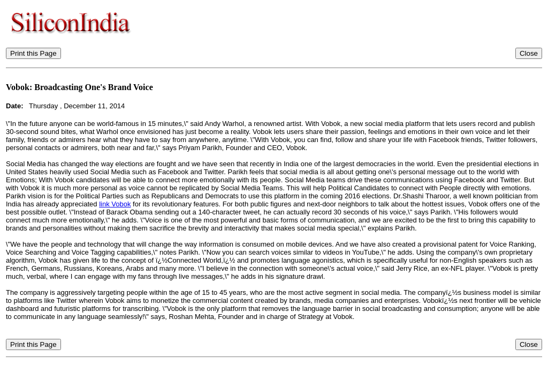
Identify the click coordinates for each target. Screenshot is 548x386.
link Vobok (115, 204)
